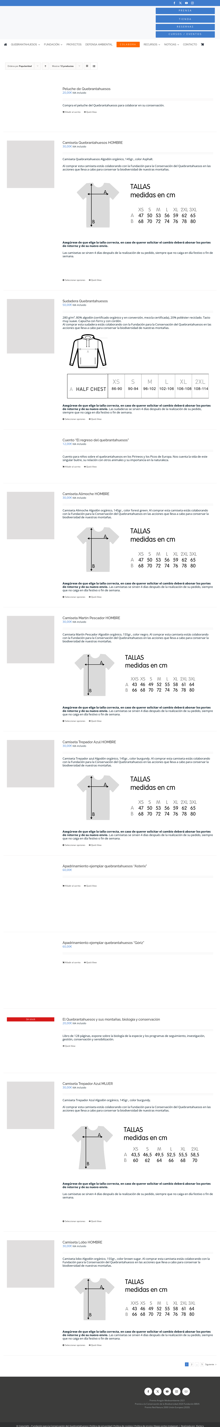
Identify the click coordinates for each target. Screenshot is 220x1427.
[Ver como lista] (94, 66)
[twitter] (180, 3)
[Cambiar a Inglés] (214, 44)
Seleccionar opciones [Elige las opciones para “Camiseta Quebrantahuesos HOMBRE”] (75, 280)
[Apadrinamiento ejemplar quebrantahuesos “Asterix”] (30, 893)
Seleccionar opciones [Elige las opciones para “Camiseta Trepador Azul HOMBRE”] (75, 845)
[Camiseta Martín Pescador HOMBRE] (30, 639)
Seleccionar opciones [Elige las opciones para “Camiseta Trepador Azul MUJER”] (75, 1221)
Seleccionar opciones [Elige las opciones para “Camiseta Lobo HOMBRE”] (75, 1345)
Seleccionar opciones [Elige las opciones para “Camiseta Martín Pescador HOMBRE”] (75, 721)
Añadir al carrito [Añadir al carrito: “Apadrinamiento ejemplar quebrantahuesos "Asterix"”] (72, 885)
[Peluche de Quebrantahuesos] (30, 105)
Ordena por (20, 66)
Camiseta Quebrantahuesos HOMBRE (93, 143)
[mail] (186, 1391)
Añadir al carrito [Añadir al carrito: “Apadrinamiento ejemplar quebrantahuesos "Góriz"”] (72, 962)
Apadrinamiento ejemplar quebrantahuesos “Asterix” (105, 866)
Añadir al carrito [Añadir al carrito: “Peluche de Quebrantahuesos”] (72, 111)
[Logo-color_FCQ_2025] (41, 11)
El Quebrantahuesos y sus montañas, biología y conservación (111, 1019)
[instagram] (192, 3)
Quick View (91, 111)
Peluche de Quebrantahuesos (87, 89)
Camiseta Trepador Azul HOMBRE (89, 742)
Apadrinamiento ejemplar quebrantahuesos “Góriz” (103, 943)
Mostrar (63, 66)
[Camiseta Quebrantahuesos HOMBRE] (30, 164)
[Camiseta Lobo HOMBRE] (30, 1264)
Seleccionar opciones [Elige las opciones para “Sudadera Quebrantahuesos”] (75, 419)
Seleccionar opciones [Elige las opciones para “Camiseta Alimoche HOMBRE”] (75, 596)
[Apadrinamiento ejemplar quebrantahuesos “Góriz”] (30, 970)
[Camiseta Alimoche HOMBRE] (30, 515)
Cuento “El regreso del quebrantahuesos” (96, 440)
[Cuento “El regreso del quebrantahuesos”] (30, 456)
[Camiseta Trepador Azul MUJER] (30, 1105)
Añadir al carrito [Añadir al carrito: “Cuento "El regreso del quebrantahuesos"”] (72, 466)
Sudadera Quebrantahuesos (85, 301)
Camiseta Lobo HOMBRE (82, 1242)
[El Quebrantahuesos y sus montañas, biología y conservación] (30, 1040)
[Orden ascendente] (45, 66)
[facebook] (174, 3)
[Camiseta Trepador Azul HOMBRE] (30, 763)
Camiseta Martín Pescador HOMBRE (91, 618)
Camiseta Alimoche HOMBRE (86, 494)
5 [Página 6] (202, 1364)
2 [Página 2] (191, 1364)
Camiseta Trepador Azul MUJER (88, 1084)
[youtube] (186, 3)
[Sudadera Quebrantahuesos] (30, 326)
